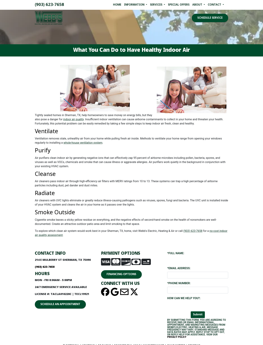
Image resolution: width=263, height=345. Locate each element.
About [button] (197, 5)
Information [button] (134, 5)
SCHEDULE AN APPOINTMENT (60, 304)
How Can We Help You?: (183, 298)
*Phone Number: (179, 283)
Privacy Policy (176, 337)
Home (117, 5)
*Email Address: (178, 268)
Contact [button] (215, 5)
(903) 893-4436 (49, 4)
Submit (198, 314)
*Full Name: (175, 253)
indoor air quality (73, 119)
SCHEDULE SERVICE (210, 18)
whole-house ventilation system (82, 142)
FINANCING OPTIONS (121, 274)
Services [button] (156, 5)
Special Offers (178, 5)
